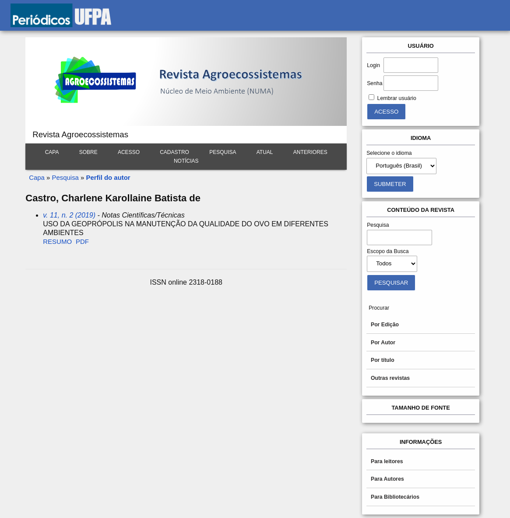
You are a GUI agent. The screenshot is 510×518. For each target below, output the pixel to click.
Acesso (129, 152)
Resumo (57, 241)
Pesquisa (222, 152)
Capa (52, 152)
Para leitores (387, 461)
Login (373, 65)
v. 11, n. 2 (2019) (69, 215)
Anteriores (310, 152)
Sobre (88, 152)
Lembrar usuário (396, 98)
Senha (374, 83)
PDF (82, 241)
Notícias (186, 161)
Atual (265, 152)
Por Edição (385, 325)
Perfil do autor (108, 177)
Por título (382, 360)
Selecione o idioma (389, 153)
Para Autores (387, 479)
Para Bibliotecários (395, 497)
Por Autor (383, 342)
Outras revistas (390, 378)
